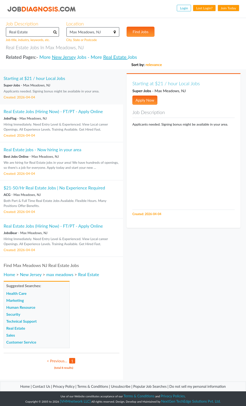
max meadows (59, 274)
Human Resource (20, 307)
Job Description (22, 23)
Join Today (228, 8)
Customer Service (21, 342)
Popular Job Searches (150, 386)
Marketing (15, 300)
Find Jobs (140, 31)
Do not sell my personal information (197, 386)
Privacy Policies (173, 396)
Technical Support (21, 321)
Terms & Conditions (93, 386)
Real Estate (115, 57)
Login (184, 8)
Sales (10, 335)
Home (9, 274)
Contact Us (41, 386)
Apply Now (144, 100)
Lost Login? (204, 8)
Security (13, 314)
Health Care (16, 293)
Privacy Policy (63, 386)
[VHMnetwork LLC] (75, 401)
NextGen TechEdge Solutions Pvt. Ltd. (191, 401)
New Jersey (64, 57)
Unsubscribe (120, 386)
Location (75, 23)
